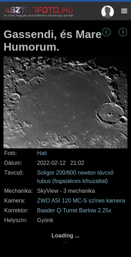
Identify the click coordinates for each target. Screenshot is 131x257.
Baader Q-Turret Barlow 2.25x (74, 210)
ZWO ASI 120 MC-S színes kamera (81, 201)
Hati (42, 153)
